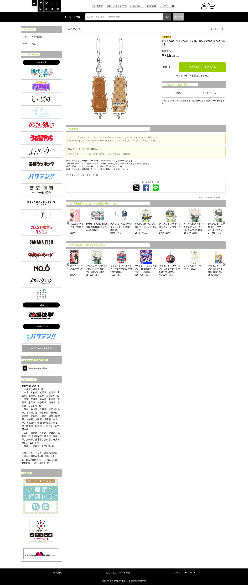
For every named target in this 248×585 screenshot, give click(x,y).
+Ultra (41, 305)
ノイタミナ (41, 62)
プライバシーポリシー (184, 572)
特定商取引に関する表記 (118, 572)
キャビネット (217, 29)
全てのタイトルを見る (41, 348)
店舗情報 (151, 6)
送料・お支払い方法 (117, 6)
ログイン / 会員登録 (32, 36)
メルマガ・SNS (167, 6)
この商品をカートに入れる (202, 67)
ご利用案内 (97, 6)
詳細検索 (178, 17)
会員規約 (57, 572)
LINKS (26, 473)
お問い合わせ (137, 6)
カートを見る (29, 43)
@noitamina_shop (35, 368)
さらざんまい (74, 29)
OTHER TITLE (41, 326)
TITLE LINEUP (30, 54)
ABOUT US (29, 379)
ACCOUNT (29, 29)
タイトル (209, 93)
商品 (177, 93)
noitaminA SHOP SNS (34, 360)
